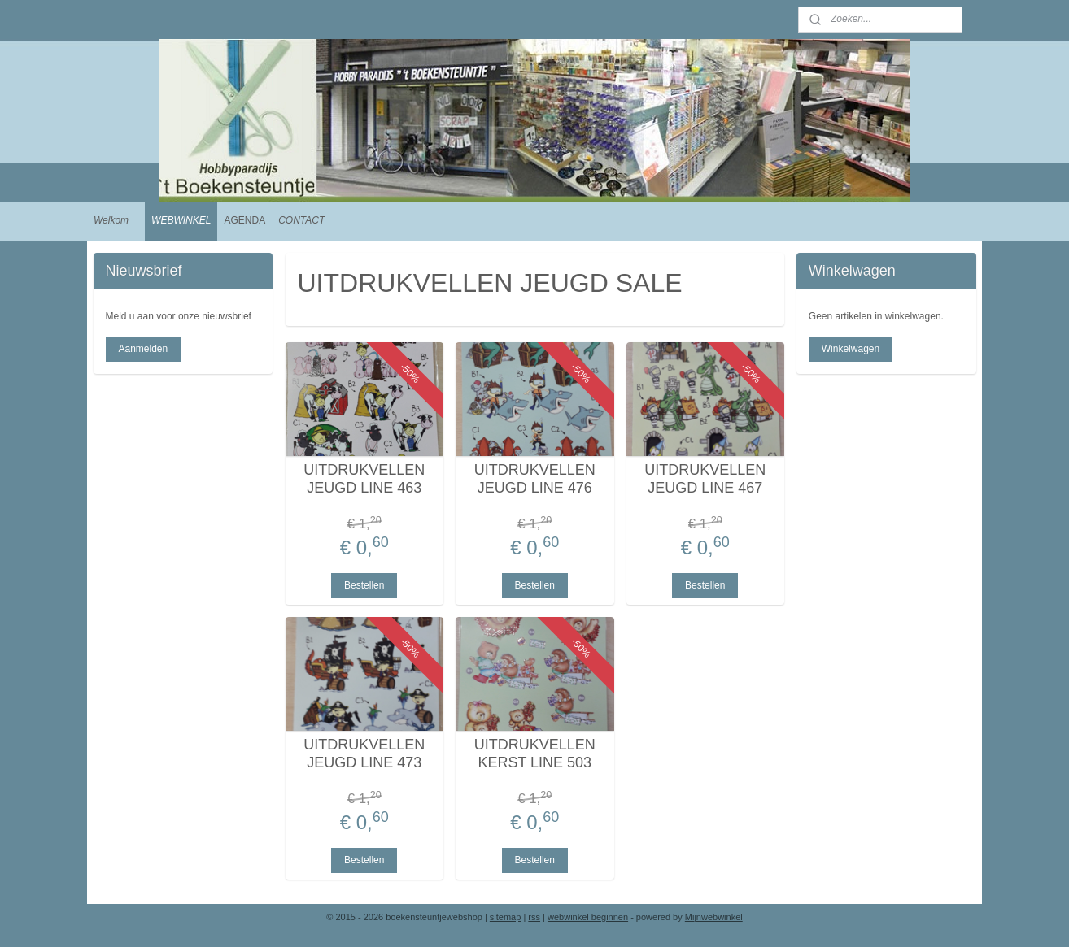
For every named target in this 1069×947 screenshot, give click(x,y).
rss (534, 917)
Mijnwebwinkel (714, 917)
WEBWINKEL (181, 220)
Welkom (111, 220)
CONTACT (301, 220)
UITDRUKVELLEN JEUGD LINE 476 (534, 479)
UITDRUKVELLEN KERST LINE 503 (534, 753)
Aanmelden (143, 348)
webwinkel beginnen (588, 917)
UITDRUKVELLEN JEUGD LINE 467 (705, 479)
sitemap (505, 917)
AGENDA (244, 220)
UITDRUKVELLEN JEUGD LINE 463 (364, 479)
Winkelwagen (850, 348)
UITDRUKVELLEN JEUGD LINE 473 (364, 753)
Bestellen (364, 585)
